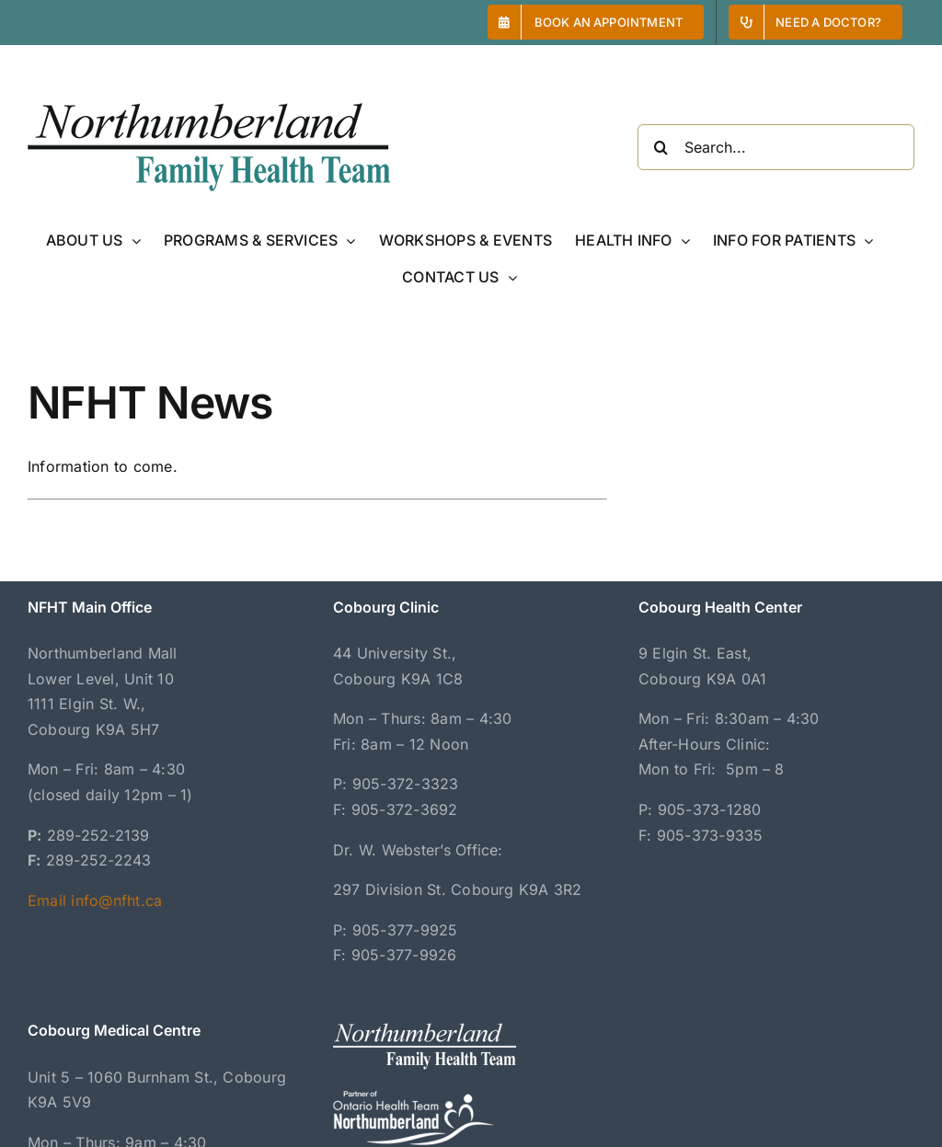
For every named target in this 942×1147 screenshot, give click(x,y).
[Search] (661, 147)
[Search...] (776, 147)
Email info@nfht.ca (95, 900)
